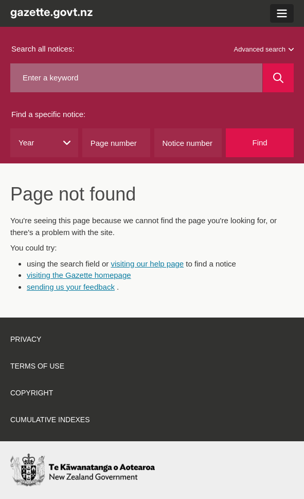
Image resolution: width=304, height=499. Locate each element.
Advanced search (264, 49)
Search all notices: (43, 48)
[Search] (278, 77)
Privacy (25, 339)
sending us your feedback (71, 286)
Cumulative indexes (50, 419)
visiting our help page (147, 263)
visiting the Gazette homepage (79, 275)
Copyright (31, 393)
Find (260, 142)
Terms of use (37, 366)
